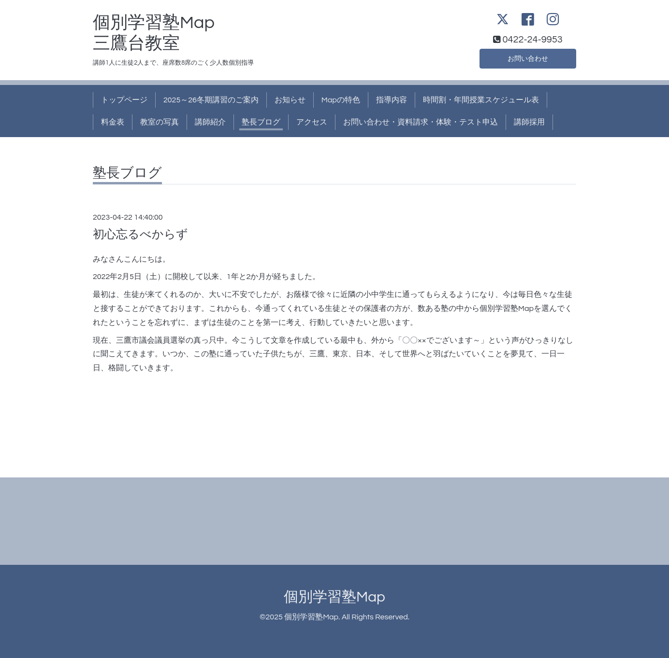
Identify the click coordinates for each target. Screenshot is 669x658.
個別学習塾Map (334, 596)
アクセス (311, 122)
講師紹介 (210, 122)
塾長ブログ (261, 122)
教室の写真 (159, 122)
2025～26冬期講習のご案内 (211, 100)
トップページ (124, 100)
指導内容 (391, 100)
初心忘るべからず (140, 234)
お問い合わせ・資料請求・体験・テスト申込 (420, 122)
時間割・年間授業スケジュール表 (481, 100)
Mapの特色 (340, 100)
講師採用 (529, 122)
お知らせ (290, 100)
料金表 (112, 122)
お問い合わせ (528, 57)
